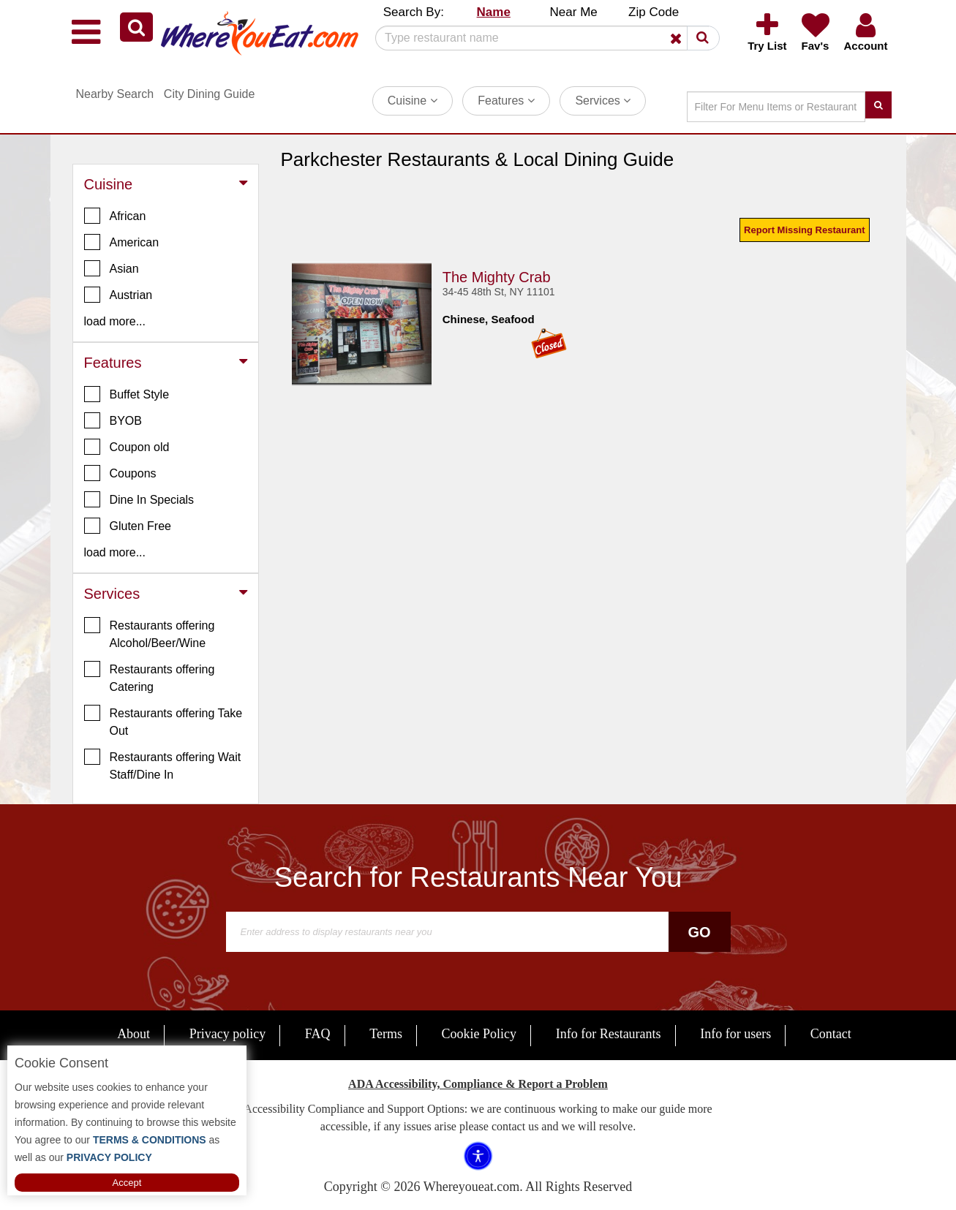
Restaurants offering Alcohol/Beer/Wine (149, 633)
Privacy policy (227, 1033)
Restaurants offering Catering (149, 677)
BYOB (113, 420)
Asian (111, 268)
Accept (127, 1182)
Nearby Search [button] (115, 94)
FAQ (318, 1033)
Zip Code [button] (653, 12)
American (121, 242)
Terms (385, 1033)
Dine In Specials (139, 499)
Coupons (120, 473)
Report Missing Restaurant (804, 229)
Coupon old (127, 447)
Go (699, 932)
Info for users (735, 1033)
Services (603, 100)
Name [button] (494, 12)
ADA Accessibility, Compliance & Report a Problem (478, 1084)
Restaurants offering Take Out (163, 721)
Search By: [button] (413, 12)
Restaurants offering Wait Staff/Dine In (162, 765)
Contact (830, 1033)
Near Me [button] (574, 12)
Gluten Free (127, 526)
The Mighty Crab (497, 277)
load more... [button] (115, 321)
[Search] (542, 38)
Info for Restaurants (608, 1033)
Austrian (118, 295)
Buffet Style (127, 394)
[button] (136, 27)
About (133, 1033)
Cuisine (412, 100)
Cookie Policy (479, 1033)
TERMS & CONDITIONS (148, 1140)
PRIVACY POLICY (108, 1157)
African (115, 216)
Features (506, 100)
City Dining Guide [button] (209, 94)
